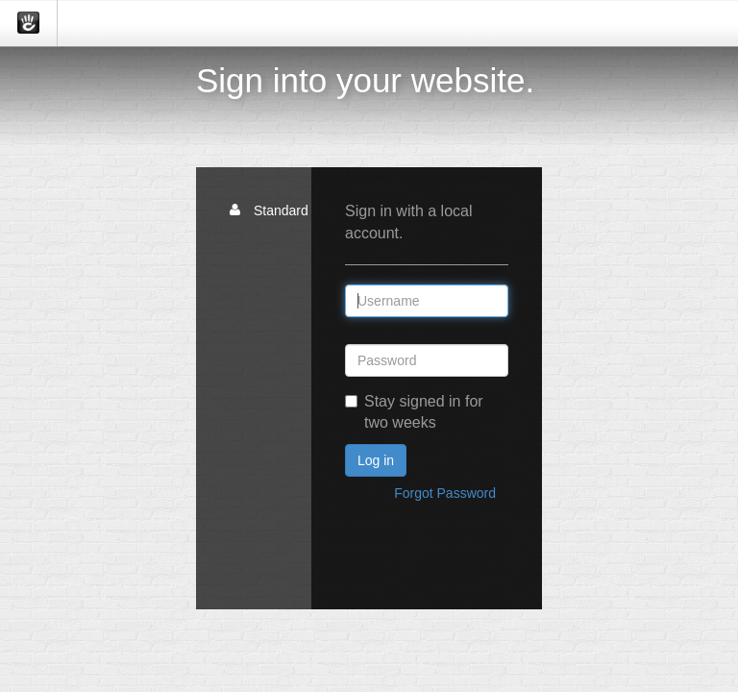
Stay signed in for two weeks (414, 412)
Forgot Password (445, 493)
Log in (375, 460)
